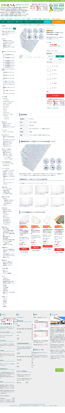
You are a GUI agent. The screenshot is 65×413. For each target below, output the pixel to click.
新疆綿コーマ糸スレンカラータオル (9, 88)
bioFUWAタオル (6, 165)
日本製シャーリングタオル (8, 173)
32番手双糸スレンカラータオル (8, 76)
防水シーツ (5, 270)
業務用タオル (4, 122)
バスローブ (5, 111)
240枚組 (59, 59)
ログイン (58, 0)
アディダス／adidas (8, 158)
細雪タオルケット (6, 257)
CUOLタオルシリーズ (7, 146)
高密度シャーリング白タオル (8, 175)
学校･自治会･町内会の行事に (9, 239)
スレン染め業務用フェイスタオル (9, 58)
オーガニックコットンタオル (8, 163)
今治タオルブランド (29, 21)
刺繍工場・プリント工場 (7, 244)
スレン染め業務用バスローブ (8, 67)
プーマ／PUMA (7, 157)
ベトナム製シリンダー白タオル (9, 42)
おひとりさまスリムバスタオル (9, 139)
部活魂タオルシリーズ (7, 151)
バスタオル (5, 98)
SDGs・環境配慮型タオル (7, 162)
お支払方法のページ (4, 328)
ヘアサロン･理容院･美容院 (8, 230)
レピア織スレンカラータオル (8, 81)
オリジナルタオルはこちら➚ (56, 19)
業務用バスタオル (6, 125)
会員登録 (63, 0)
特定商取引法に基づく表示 (8, 281)
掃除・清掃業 (5, 238)
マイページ (5, 298)
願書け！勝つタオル (7, 152)
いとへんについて (17, 19)
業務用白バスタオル (7, 45)
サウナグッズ (5, 115)
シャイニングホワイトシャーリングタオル (8, 183)
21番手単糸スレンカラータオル (8, 73)
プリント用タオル (6, 219)
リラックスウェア (6, 112)
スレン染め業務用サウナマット (9, 63)
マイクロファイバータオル (8, 114)
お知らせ (23, 19)
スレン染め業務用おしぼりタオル (8, 55)
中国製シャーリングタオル (8, 171)
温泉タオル (5, 212)
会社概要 (39, 19)
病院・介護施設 (6, 228)
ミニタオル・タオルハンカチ (8, 101)
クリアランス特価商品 (7, 273)
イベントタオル (6, 214)
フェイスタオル (6, 100)
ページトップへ (59, 370)
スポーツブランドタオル (7, 155)
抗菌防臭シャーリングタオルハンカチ (9, 177)
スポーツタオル (6, 104)
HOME (21, 24)
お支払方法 (3, 314)
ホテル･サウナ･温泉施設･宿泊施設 (9, 234)
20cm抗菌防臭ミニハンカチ (8, 254)
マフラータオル (6, 106)
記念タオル (5, 216)
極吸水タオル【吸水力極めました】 (9, 137)
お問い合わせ (47, 21)
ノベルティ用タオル (6, 222)
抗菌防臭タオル (5, 247)
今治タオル (5, 204)
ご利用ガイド (3, 19)
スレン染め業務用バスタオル (8, 60)
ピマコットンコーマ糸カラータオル (8, 85)
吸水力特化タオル (5, 135)
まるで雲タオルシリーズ (7, 141)
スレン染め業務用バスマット (8, 62)
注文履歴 (4, 301)
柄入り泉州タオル (7, 203)
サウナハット (6, 118)
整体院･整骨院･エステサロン (8, 232)
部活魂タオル (7, 242)
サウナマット (6, 117)
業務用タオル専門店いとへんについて (8, 283)
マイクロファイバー (38, 21)
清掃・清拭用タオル (6, 220)
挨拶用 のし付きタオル (7, 211)
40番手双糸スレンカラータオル (8, 79)
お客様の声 (29, 19)
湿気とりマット (6, 271)
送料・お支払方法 (10, 19)
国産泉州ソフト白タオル (7, 40)
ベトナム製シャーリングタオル (8, 170)
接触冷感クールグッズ (7, 265)
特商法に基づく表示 (46, 19)
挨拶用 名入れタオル (7, 209)
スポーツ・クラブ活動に (7, 241)
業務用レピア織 (10, 21)
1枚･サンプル (50, 56)
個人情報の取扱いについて (37, 405)
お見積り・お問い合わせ (14, 405)
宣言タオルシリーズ (7, 144)
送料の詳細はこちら (21, 317)
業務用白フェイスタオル (7, 43)
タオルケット (5, 107)
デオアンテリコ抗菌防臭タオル (9, 249)
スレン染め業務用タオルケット (9, 65)
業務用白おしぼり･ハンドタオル (8, 47)
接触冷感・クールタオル (7, 154)
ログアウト (5, 303)
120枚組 (50, 59)
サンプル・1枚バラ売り (7, 188)
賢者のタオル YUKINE (7, 142)
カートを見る (58, 21)
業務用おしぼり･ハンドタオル (8, 126)
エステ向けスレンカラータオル (9, 82)
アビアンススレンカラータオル (9, 93)
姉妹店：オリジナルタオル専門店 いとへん (9, 293)
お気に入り (5, 300)
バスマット (5, 109)
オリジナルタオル (6, 217)
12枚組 (60, 56)
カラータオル (4, 130)
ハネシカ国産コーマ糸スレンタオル (9, 91)
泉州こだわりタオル (8, 201)
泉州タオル (5, 198)
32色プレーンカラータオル (8, 131)
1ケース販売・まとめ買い (8, 193)
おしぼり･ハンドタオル (7, 103)
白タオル (3, 21)
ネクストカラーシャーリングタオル (8, 180)
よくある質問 (34, 19)
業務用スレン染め (19, 21)
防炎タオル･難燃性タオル (8, 262)
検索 (14, 29)
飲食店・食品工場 (6, 236)
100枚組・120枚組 (6, 192)
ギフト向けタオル (6, 223)
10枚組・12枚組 (6, 190)
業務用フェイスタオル (7, 123)
